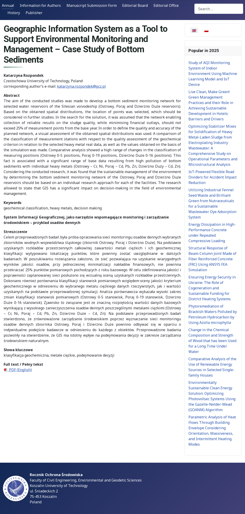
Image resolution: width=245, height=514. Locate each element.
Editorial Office (166, 5)
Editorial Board (135, 5)
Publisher (34, 12)
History (13, 12)
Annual (8, 5)
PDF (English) (18, 369)
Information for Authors (40, 5)
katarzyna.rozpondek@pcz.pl (81, 86)
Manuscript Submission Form (92, 5)
